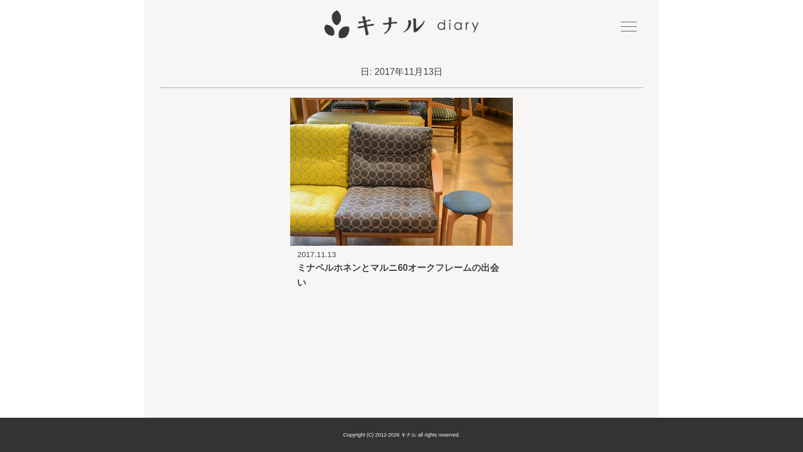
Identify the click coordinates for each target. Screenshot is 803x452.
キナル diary (401, 24)
